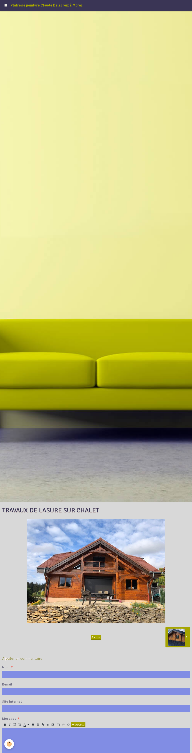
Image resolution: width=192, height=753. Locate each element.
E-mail (7, 684)
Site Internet (12, 701)
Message (9, 718)
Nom (5, 667)
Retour (96, 637)
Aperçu (78, 724)
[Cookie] (9, 744)
